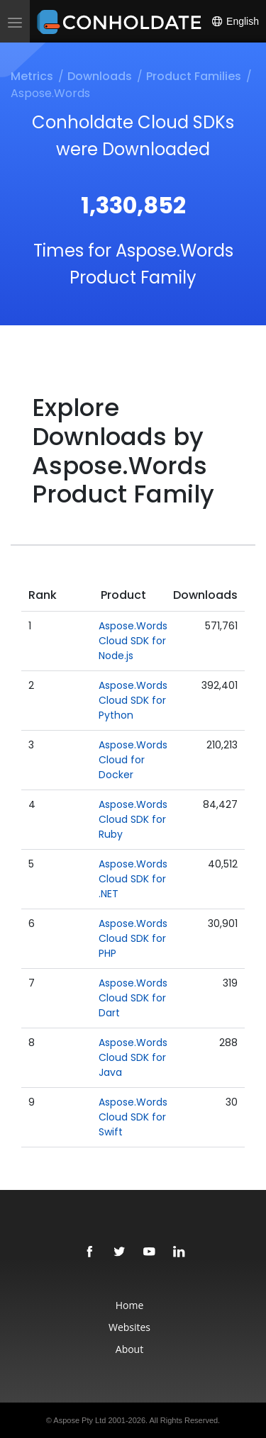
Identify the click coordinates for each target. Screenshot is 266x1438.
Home (130, 1305)
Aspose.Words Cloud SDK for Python (133, 700)
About (129, 1349)
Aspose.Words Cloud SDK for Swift (133, 1117)
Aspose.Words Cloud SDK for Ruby (133, 819)
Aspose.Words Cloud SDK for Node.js (133, 641)
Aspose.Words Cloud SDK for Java (133, 1057)
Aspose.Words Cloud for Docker (133, 760)
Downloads (99, 76)
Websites (129, 1327)
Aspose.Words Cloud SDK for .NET (133, 879)
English (235, 21)
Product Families (193, 76)
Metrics (32, 76)
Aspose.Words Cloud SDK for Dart (133, 998)
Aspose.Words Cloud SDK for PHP (133, 938)
